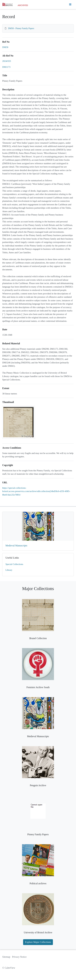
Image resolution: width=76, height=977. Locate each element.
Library (8, 570)
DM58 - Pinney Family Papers (21, 28)
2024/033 (6, 61)
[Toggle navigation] (70, 4)
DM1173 (6, 67)
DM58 (5, 47)
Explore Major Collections (38, 942)
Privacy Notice (19, 957)
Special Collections (14, 564)
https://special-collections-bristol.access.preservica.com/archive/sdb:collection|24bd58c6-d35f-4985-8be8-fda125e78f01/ (36, 491)
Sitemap (6, 957)
